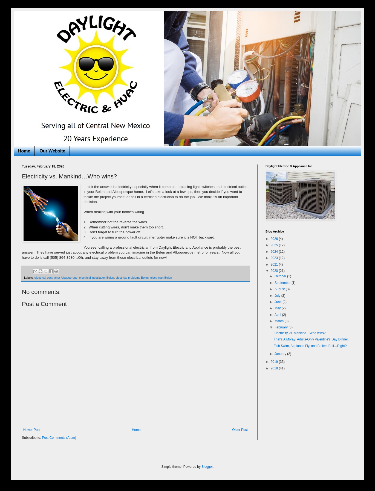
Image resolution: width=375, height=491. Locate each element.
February (282, 327)
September (283, 283)
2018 (275, 368)
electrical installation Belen (96, 277)
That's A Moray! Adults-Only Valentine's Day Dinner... (312, 339)
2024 (275, 252)
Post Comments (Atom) (59, 438)
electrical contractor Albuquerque (55, 277)
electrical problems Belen (132, 277)
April (278, 315)
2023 (275, 258)
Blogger (207, 467)
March (280, 321)
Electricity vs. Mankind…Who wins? (299, 333)
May (278, 308)
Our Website (52, 151)
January (281, 354)
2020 (275, 271)
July (278, 296)
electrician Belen (161, 277)
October (281, 276)
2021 (275, 264)
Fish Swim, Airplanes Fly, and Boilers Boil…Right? (310, 346)
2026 (275, 239)
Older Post (240, 430)
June (278, 302)
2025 (275, 245)
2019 (275, 362)
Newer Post (31, 430)
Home (24, 151)
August (280, 289)
